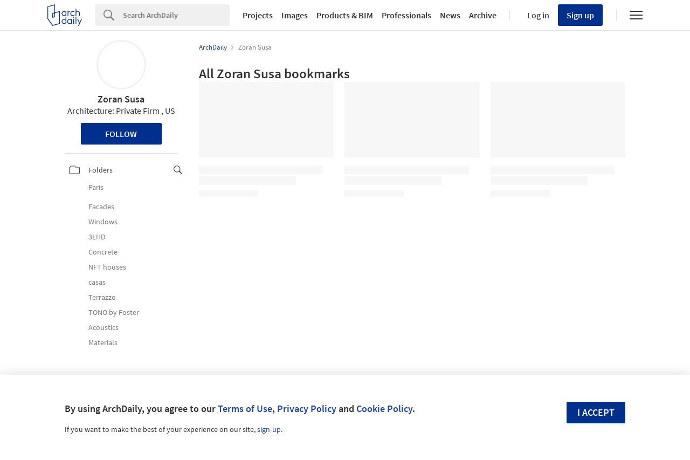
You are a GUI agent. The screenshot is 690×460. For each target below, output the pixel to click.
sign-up (269, 429)
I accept (596, 412)
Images (294, 15)
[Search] (176, 15)
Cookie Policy (384, 408)
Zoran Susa (121, 99)
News (450, 15)
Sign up (580, 15)
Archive (482, 15)
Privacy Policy (306, 408)
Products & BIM (344, 15)
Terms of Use (245, 408)
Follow (121, 133)
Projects (258, 15)
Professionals (406, 15)
